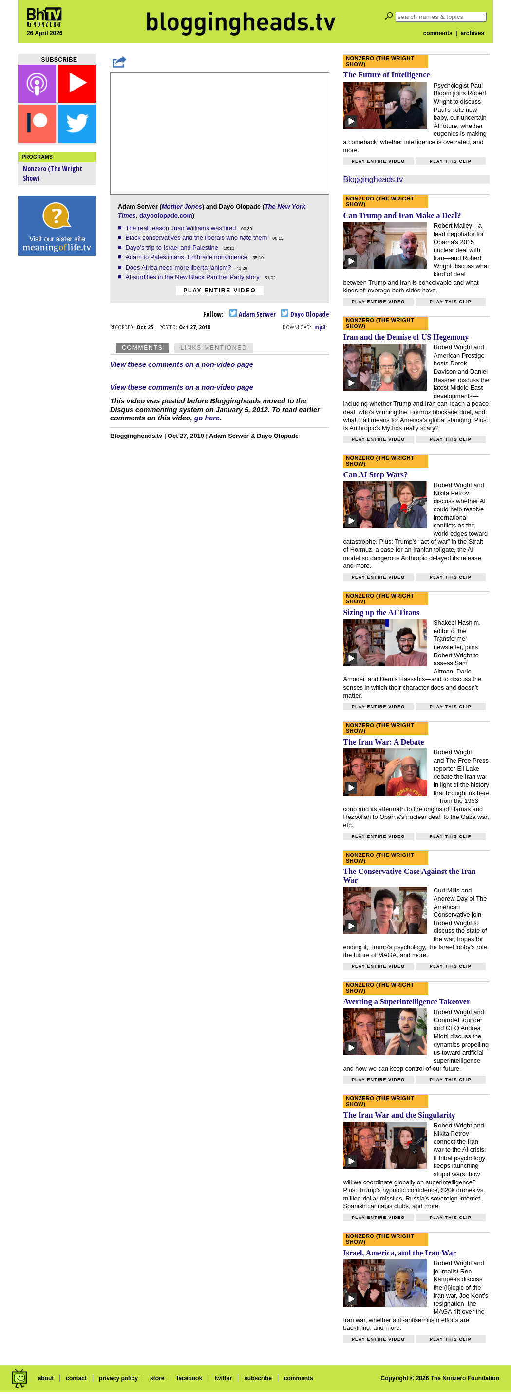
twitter (223, 1378)
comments (438, 33)
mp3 (319, 327)
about (46, 1378)
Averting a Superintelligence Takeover (406, 1002)
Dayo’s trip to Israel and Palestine (172, 247)
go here (207, 418)
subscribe (258, 1378)
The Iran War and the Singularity (399, 1115)
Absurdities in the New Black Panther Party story (193, 277)
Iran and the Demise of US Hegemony (406, 337)
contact (76, 1378)
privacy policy (118, 1378)
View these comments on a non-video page (181, 364)
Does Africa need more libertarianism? (179, 267)
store (157, 1378)
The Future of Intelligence (386, 75)
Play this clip (451, 161)
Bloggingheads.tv (373, 179)
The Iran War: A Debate (383, 742)
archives (472, 33)
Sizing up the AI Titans (381, 612)
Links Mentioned (213, 348)
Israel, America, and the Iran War (399, 1253)
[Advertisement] (57, 414)
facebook (189, 1378)
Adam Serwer (252, 314)
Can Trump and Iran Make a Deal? (402, 215)
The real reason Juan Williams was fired (181, 228)
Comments (142, 348)
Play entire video (219, 290)
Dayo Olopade (305, 314)
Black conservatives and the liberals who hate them (197, 237)
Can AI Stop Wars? (375, 475)
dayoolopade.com (165, 215)
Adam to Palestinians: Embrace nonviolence (187, 257)
